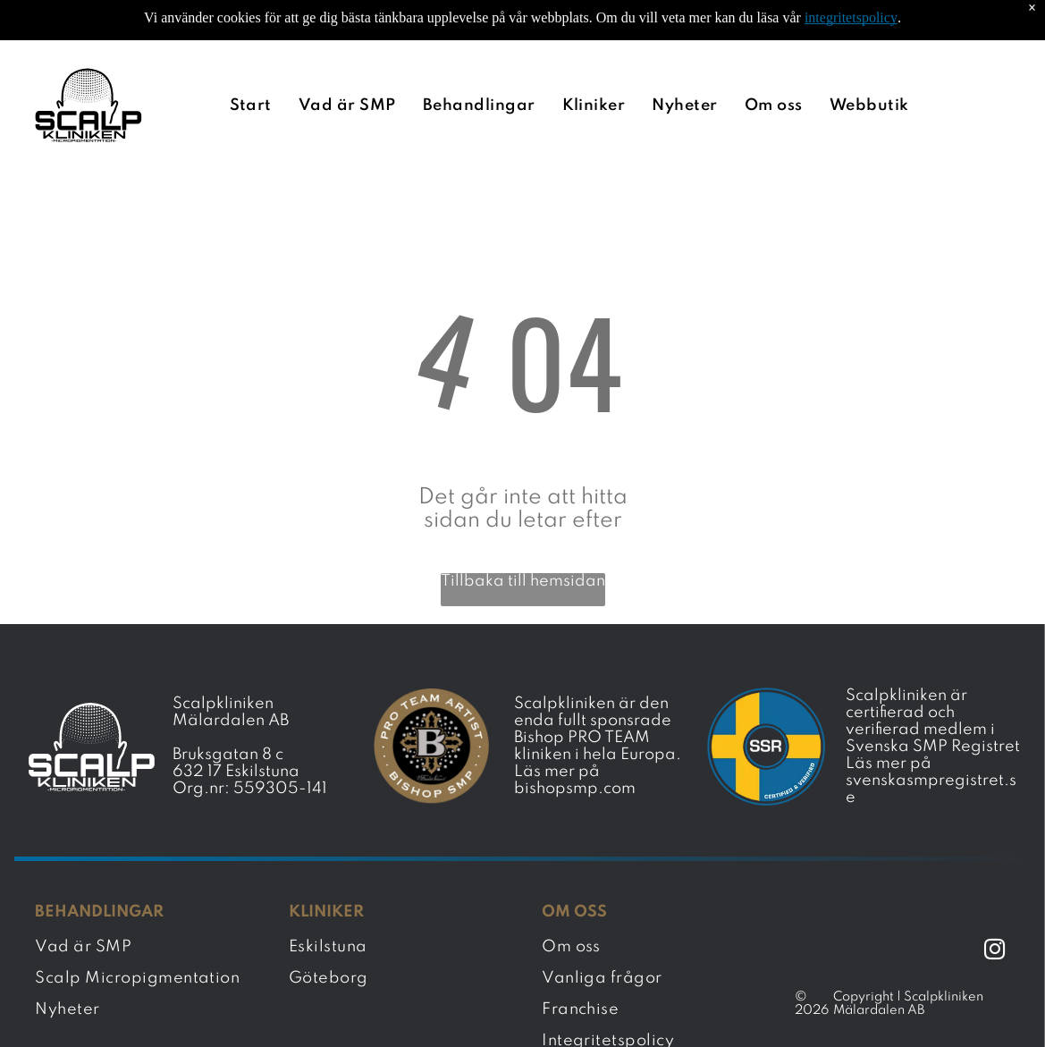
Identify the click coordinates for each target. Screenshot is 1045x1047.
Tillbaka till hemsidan (523, 536)
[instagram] (994, 907)
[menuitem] (255, 60)
